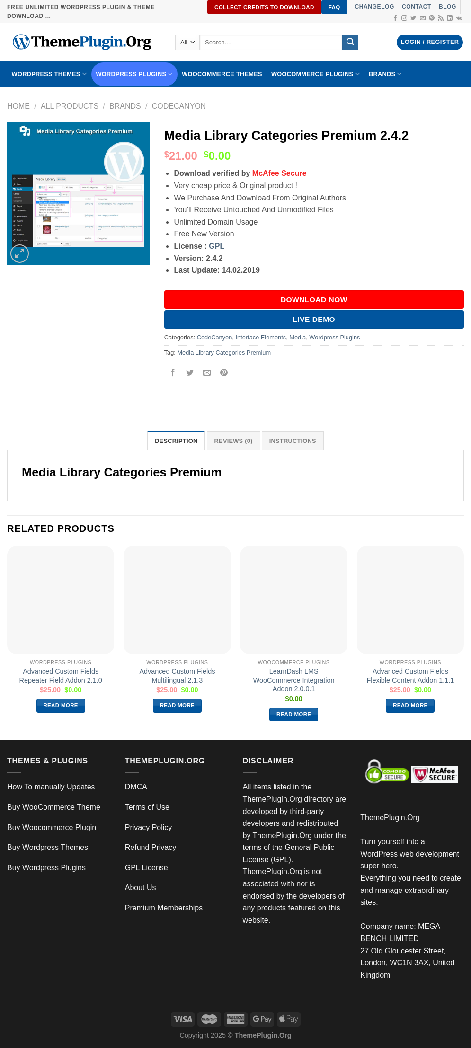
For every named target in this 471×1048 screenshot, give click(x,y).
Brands (125, 106)
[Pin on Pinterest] (224, 373)
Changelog (374, 6)
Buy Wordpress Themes (47, 847)
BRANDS (385, 73)
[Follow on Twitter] (413, 18)
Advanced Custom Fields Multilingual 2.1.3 (177, 675)
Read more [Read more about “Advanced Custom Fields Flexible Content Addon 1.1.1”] (410, 705)
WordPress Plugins (134, 73)
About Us (140, 887)
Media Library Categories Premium (224, 352)
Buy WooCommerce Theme (53, 807)
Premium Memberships (164, 908)
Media (297, 337)
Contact (416, 6)
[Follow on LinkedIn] (450, 18)
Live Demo (314, 319)
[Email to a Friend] (206, 373)
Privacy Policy (148, 827)
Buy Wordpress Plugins (46, 868)
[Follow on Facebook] (395, 18)
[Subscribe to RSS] (441, 18)
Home (18, 106)
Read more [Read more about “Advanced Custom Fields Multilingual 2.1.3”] (177, 705)
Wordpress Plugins (334, 337)
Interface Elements (260, 337)
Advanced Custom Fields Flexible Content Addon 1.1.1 (410, 675)
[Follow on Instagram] (404, 18)
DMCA (136, 787)
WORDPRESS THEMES (49, 73)
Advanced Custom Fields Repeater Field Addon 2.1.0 (60, 675)
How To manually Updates (51, 787)
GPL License (146, 868)
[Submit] (350, 43)
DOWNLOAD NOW (314, 299)
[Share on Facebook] (172, 373)
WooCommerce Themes (222, 74)
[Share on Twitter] (189, 373)
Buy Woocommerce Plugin (51, 827)
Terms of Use (147, 807)
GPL (216, 246)
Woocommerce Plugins (315, 73)
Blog (447, 6)
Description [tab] (176, 440)
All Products (69, 106)
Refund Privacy (151, 847)
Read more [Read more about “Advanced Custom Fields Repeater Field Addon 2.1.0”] (60, 705)
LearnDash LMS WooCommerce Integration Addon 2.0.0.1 (294, 680)
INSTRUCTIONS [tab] (292, 440)
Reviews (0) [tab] (233, 440)
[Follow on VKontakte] (459, 18)
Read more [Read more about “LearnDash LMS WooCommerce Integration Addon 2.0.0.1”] (293, 714)
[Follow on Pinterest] (432, 18)
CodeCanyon (179, 106)
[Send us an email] (423, 18)
